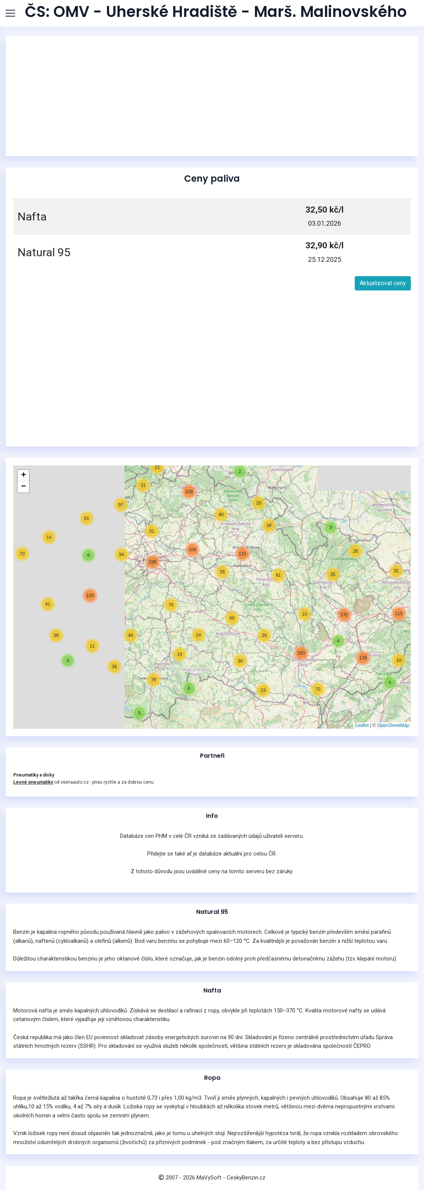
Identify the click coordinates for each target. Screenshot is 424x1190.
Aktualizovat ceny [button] (383, 283)
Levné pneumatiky (33, 782)
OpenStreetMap (393, 725)
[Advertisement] (212, 96)
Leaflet (362, 725)
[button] (389, 682)
